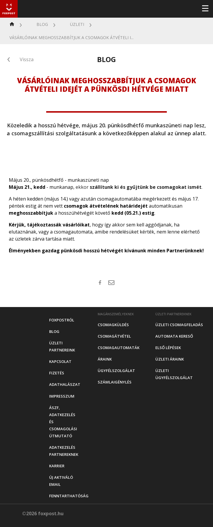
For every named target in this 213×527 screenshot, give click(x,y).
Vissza (27, 59)
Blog (42, 24)
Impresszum (61, 396)
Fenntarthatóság (69, 495)
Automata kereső (174, 336)
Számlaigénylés (115, 382)
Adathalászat (64, 384)
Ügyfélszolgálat (116, 370)
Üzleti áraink (169, 359)
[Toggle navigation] (205, 8)
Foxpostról (61, 320)
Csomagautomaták (118, 347)
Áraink (105, 359)
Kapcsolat (60, 361)
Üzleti (77, 24)
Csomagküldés (113, 324)
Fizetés (56, 373)
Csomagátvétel (114, 336)
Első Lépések (168, 347)
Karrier (56, 465)
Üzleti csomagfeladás (179, 324)
